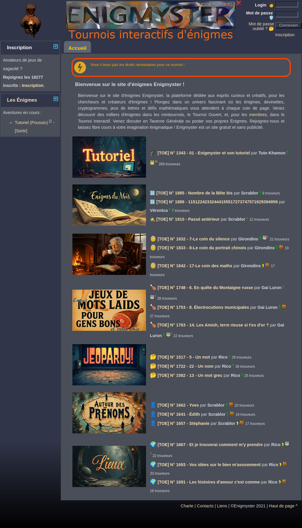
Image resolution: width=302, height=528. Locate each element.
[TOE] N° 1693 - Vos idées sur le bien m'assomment (208, 464)
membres (258, 114)
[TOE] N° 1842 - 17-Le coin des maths (194, 265)
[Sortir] (21, 130)
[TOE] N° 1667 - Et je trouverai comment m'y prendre (210, 444)
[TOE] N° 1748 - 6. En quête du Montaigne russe (205, 287)
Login (264, 5)
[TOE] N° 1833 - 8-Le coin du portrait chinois (201, 247)
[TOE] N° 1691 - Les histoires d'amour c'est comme (208, 482)
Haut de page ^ (283, 506)
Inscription (285, 34)
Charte (187, 506)
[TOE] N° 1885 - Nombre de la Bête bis (194, 193)
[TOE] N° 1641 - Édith (178, 414)
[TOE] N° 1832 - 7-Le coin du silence (193, 238)
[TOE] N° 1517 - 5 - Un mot (183, 357)
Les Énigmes (22, 100)
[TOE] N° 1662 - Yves (178, 405)
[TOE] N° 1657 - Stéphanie (183, 423)
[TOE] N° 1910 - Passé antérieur (188, 219)
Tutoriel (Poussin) (33, 122)
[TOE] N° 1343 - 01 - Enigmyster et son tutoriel (203, 153)
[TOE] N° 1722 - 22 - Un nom (185, 366)
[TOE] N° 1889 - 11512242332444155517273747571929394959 (217, 201)
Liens (222, 506)
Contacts (205, 506)
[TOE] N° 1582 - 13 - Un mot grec (190, 375)
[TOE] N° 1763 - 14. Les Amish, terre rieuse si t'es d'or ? (213, 325)
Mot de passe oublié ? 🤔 (261, 26)
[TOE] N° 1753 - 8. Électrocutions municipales (203, 307)
